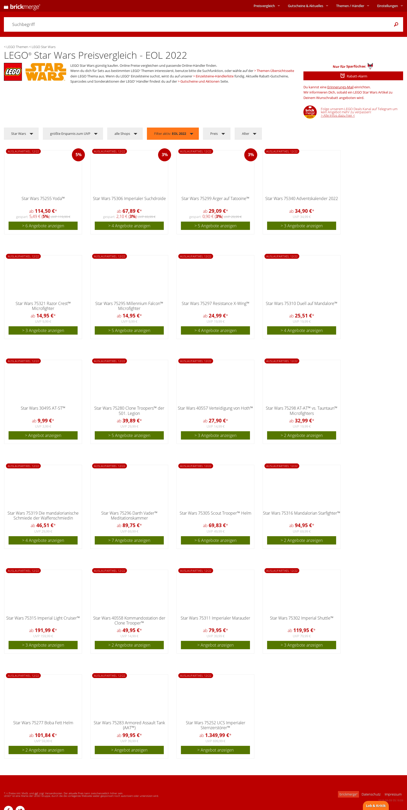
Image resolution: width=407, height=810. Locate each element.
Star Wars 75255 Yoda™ (43, 198)
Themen (350, 5)
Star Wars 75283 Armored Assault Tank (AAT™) (129, 725)
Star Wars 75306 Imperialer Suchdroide (129, 198)
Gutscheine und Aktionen (200, 81)
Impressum (393, 794)
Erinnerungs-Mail (340, 87)
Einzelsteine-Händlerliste (215, 76)
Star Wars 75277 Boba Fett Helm (43, 723)
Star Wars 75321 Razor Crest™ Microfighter (43, 306)
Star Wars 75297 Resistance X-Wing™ (215, 303)
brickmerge (348, 794)
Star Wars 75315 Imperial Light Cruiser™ (43, 618)
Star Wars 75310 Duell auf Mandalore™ (301, 303)
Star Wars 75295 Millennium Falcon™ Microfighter (129, 306)
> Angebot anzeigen (43, 435)
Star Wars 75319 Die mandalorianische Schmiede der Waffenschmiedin (43, 515)
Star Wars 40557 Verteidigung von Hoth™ (215, 408)
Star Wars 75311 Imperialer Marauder (215, 618)
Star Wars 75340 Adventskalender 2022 (301, 198)
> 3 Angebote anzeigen (302, 226)
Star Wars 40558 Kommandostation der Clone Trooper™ (129, 620)
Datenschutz (371, 794)
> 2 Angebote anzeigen (302, 435)
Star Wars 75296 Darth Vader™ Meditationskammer (129, 515)
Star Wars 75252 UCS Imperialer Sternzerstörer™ (215, 725)
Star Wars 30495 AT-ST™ (43, 408)
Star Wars (18, 133)
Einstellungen (387, 5)
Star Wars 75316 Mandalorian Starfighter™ (301, 513)
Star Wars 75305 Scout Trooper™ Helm (215, 513)
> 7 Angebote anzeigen (129, 540)
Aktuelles (305, 5)
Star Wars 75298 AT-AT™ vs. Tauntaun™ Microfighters (301, 410)
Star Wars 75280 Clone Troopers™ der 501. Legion (129, 410)
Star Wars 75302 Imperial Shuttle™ (302, 618)
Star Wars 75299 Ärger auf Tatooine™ (215, 198)
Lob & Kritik (376, 805)
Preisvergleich (264, 5)
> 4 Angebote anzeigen (129, 226)
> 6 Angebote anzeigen (43, 226)
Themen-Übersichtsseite (275, 70)
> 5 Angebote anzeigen (215, 226)
